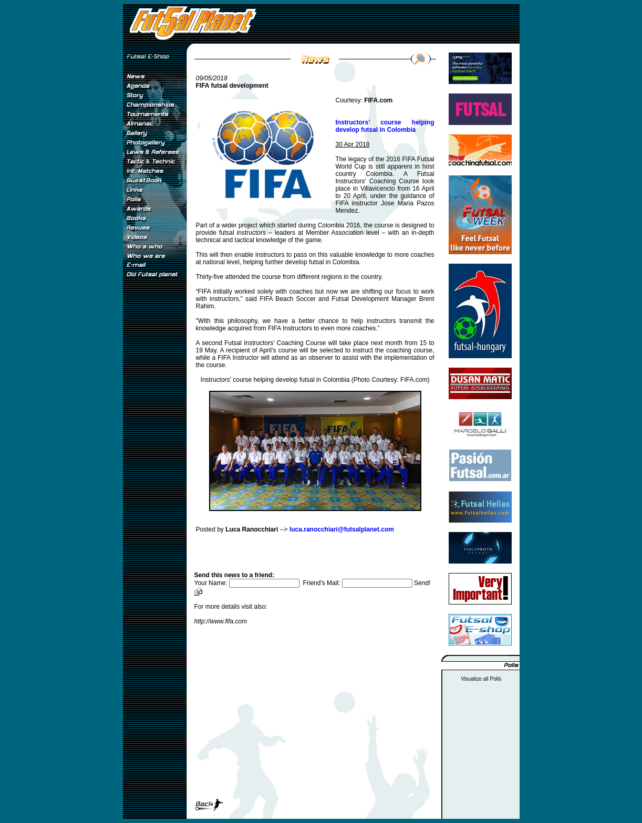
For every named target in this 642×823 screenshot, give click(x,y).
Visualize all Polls (481, 679)
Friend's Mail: (358, 583)
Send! (422, 583)
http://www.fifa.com (220, 621)
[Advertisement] (154, 456)
